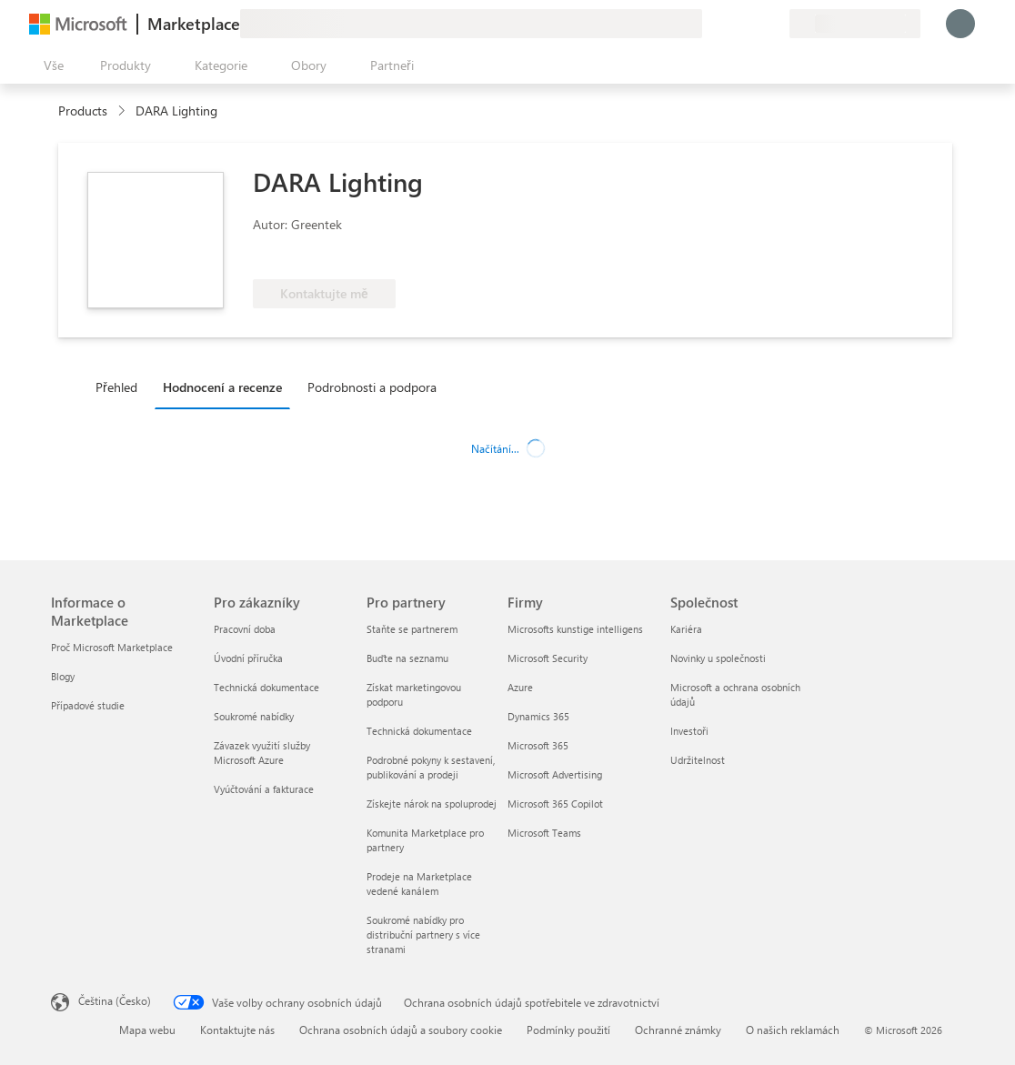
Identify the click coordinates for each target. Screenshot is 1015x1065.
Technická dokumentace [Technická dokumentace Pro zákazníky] (266, 687)
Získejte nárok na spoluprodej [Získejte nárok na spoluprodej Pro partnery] (432, 803)
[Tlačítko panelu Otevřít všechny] (50, 65)
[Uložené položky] (753, 23)
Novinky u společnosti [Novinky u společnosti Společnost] (718, 658)
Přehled (116, 387)
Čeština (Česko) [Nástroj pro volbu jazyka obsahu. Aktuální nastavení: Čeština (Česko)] (114, 1000)
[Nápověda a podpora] (731, 23)
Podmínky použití (568, 1029)
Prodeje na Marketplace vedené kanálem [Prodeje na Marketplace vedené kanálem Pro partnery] (419, 883)
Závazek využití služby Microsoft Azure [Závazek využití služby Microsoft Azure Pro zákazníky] (262, 752)
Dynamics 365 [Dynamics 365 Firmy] (538, 716)
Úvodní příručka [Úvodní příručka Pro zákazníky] (248, 658)
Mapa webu (147, 1029)
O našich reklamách (792, 1029)
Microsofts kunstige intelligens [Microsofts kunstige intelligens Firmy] (575, 629)
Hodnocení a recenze (222, 387)
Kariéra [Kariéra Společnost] (686, 629)
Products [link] (82, 110)
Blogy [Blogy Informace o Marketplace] (63, 676)
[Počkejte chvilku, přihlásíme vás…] (960, 23)
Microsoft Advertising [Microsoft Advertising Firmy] (555, 774)
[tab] (121, 387)
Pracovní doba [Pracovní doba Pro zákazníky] (245, 629)
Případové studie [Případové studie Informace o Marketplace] (88, 705)
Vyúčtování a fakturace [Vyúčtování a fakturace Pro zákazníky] (264, 789)
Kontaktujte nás (237, 1029)
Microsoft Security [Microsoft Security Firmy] (548, 658)
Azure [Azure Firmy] (520, 687)
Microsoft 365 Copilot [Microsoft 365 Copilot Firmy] (555, 803)
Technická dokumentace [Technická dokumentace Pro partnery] (419, 731)
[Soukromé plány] (775, 23)
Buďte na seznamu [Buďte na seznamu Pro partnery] (407, 658)
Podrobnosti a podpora (372, 387)
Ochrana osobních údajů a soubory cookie (400, 1029)
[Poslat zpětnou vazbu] (709, 23)
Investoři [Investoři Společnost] (689, 731)
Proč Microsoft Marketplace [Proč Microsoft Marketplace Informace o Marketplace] (112, 647)
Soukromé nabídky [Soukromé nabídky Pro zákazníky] (254, 716)
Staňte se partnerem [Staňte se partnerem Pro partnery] (412, 629)
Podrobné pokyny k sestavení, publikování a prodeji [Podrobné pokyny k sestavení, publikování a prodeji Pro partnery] (431, 767)
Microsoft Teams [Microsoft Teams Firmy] (544, 832)
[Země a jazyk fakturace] (854, 23)
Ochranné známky (678, 1029)
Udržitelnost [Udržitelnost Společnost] (697, 760)
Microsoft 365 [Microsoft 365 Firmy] (538, 745)
